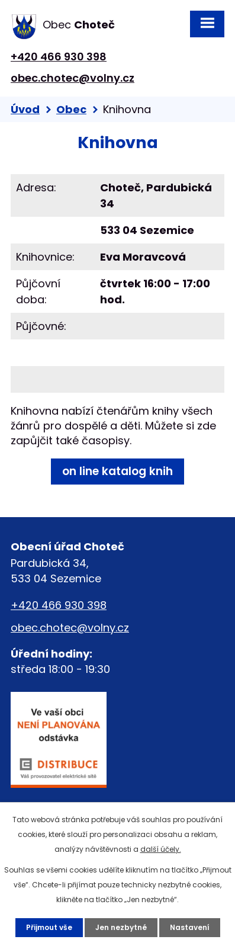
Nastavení (190, 927)
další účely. (160, 849)
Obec (71, 109)
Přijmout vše (49, 927)
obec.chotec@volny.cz (72, 77)
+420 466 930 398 (59, 56)
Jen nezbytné (121, 927)
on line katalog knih (117, 471)
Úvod (25, 109)
